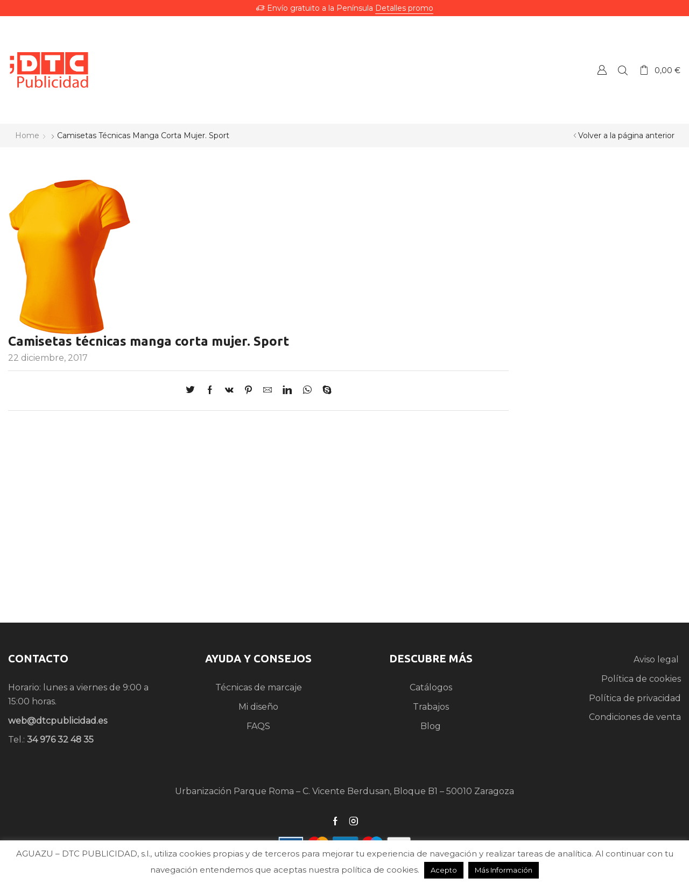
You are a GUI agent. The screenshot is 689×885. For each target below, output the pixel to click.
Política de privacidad (635, 698)
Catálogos (431, 687)
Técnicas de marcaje (258, 687)
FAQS (258, 726)
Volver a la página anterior (626, 135)
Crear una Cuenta (602, 70)
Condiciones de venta (635, 717)
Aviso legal (657, 659)
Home (27, 135)
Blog (430, 726)
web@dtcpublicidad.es (57, 721)
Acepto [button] (444, 870)
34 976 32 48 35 (60, 739)
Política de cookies (641, 679)
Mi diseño (258, 707)
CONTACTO (38, 658)
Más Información (503, 870)
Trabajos (431, 707)
